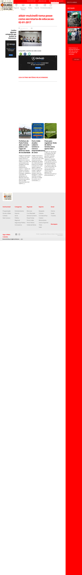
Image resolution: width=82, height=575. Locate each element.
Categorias (18, 207)
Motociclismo (42, 220)
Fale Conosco (6, 218)
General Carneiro (32, 216)
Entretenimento (44, 8)
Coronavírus (18, 225)
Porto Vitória (30, 222)
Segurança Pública (23, 8)
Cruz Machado (31, 213)
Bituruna (29, 211)
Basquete (41, 211)
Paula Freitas (30, 218)
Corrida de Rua (43, 216)
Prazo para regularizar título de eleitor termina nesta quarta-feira (50, 145)
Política (30, 8)
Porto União (30, 220)
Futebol (41, 218)
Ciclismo (41, 213)
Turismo (53, 216)
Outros (53, 211)
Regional (16, 8)
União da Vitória (31, 225)
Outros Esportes (43, 222)
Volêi (40, 227)
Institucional (7, 207)
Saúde (52, 213)
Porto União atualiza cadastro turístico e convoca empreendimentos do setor (38, 146)
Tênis (40, 225)
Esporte (37, 8)
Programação (7, 211)
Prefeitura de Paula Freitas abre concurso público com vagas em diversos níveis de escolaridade (25, 146)
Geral (50, 8)
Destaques (54, 224)
